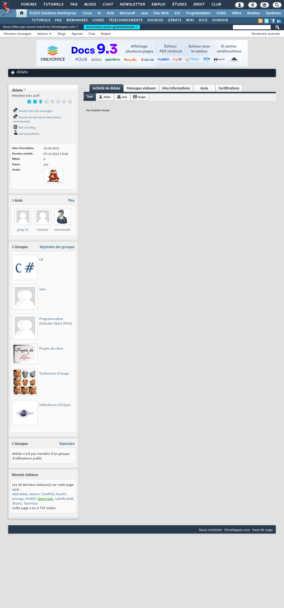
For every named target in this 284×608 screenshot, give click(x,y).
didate (107, 97)
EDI (177, 13)
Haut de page (262, 529)
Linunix (42, 229)
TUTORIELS (41, 20)
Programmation (198, 13)
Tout (90, 97)
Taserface (31, 503)
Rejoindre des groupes (57, 247)
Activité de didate (106, 88)
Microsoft (127, 13)
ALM (110, 13)
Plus (71, 200)
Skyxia (17, 503)
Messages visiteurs (141, 88)
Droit (199, 4)
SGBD (221, 13)
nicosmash (62, 229)
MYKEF (31, 498)
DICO (203, 20)
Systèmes (273, 13)
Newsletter (132, 4)
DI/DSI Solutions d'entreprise (53, 13)
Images (142, 97)
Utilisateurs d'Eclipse (55, 405)
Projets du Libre (51, 348)
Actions (42, 33)
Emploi (158, 4)
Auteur (34, 494)
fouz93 (60, 494)
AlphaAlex (20, 494)
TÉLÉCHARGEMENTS (126, 20)
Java (144, 13)
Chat (107, 4)
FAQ (73, 4)
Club (216, 4)
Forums (28, 4)
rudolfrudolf (64, 498)
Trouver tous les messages (32, 111)
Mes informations (176, 88)
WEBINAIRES (77, 20)
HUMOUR (220, 20)
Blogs (89, 4)
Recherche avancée (265, 33)
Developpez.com (237, 529)
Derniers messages (17, 33)
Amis (204, 88)
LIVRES (98, 20)
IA (99, 13)
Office (236, 13)
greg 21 (22, 229)
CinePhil (48, 494)
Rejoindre (67, 443)
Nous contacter (210, 529)
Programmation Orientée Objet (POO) (55, 321)
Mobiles (253, 13)
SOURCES (155, 20)
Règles (106, 33)
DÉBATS (174, 20)
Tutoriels (53, 4)
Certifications (229, 88)
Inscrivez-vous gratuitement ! (112, 27)
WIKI (190, 20)
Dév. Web (161, 13)
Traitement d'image (54, 373)
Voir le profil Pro (26, 134)
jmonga (18, 498)
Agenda (76, 33)
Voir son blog (24, 127)
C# (41, 259)
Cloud (86, 13)
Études (179, 4)
